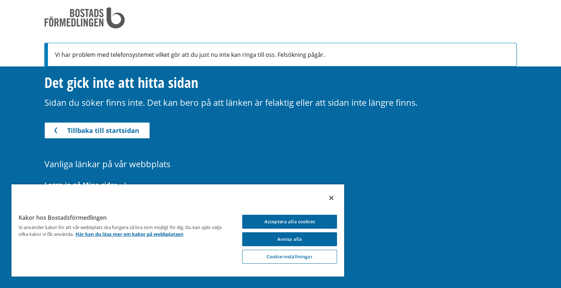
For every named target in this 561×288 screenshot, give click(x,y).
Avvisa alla (289, 239)
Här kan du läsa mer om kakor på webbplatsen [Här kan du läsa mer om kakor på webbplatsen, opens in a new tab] (129, 234)
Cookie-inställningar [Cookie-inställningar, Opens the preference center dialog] (290, 256)
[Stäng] (331, 198)
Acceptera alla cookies (289, 221)
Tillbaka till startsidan (95, 130)
